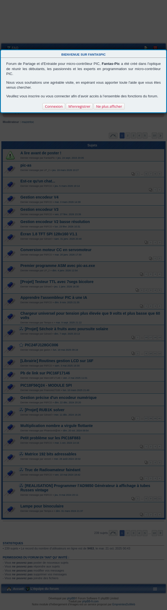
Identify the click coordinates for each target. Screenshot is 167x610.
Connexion (54, 106)
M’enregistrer (79, 106)
